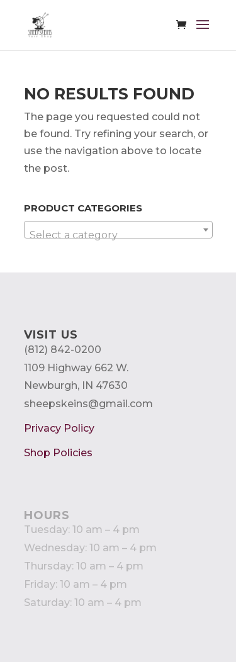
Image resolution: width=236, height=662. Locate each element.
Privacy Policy (59, 428)
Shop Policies (58, 453)
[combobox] (118, 229)
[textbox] (118, 235)
